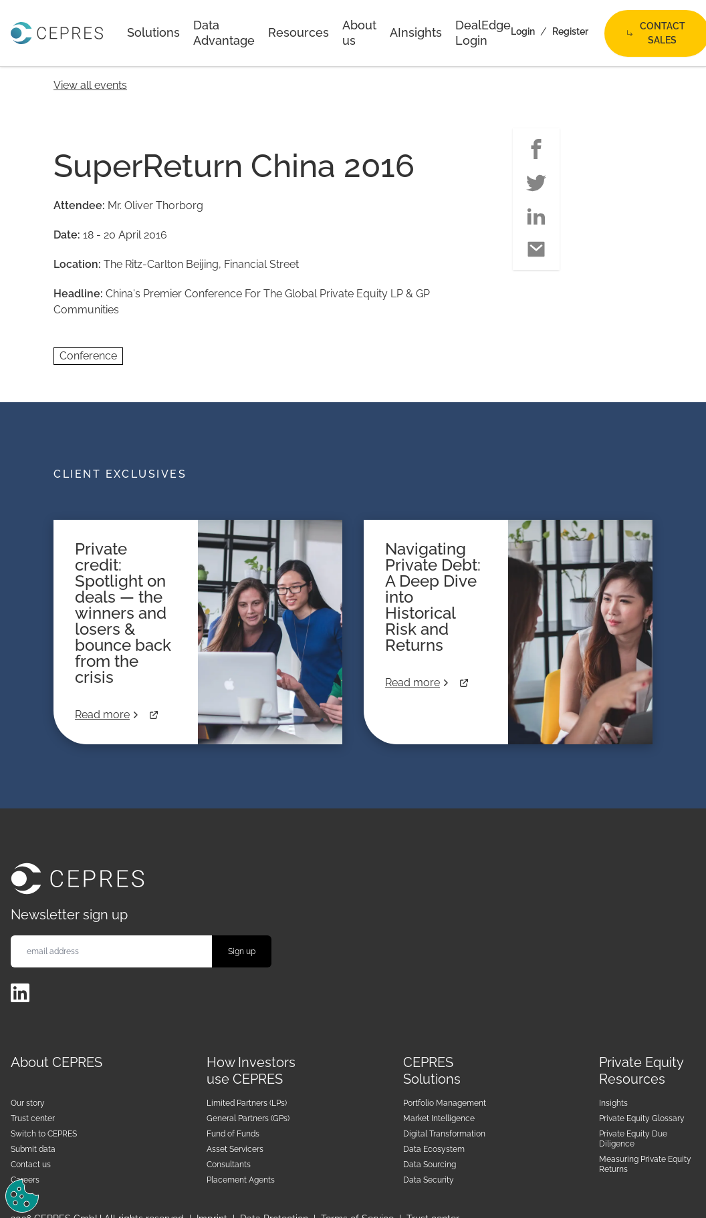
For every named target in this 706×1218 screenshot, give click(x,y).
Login (523, 31)
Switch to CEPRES (44, 1133)
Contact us (31, 1164)
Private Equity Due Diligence (633, 1139)
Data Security (428, 1180)
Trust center (33, 1118)
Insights (613, 1103)
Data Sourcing (429, 1164)
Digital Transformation (444, 1133)
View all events (90, 85)
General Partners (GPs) (248, 1118)
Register (570, 31)
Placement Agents (241, 1180)
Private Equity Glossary (642, 1118)
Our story (28, 1103)
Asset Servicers (235, 1149)
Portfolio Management (444, 1103)
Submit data (33, 1149)
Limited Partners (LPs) (247, 1103)
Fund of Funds (233, 1133)
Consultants (229, 1164)
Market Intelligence (439, 1118)
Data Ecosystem (434, 1149)
